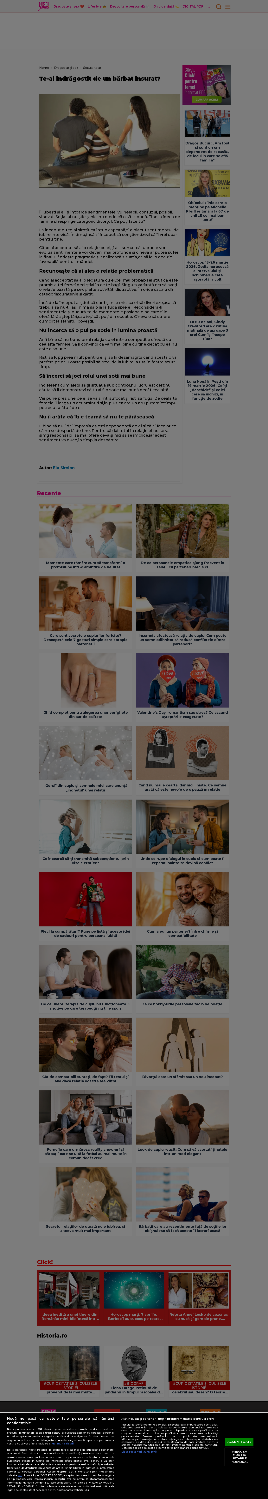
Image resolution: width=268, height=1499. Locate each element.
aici (20, 1475)
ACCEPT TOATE (239, 1442)
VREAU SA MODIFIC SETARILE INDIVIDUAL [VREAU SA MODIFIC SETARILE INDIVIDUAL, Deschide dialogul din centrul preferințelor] (239, 1457)
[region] (134, 1455)
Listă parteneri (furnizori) (139, 1451)
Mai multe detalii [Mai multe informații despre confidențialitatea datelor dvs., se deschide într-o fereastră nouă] (63, 1443)
